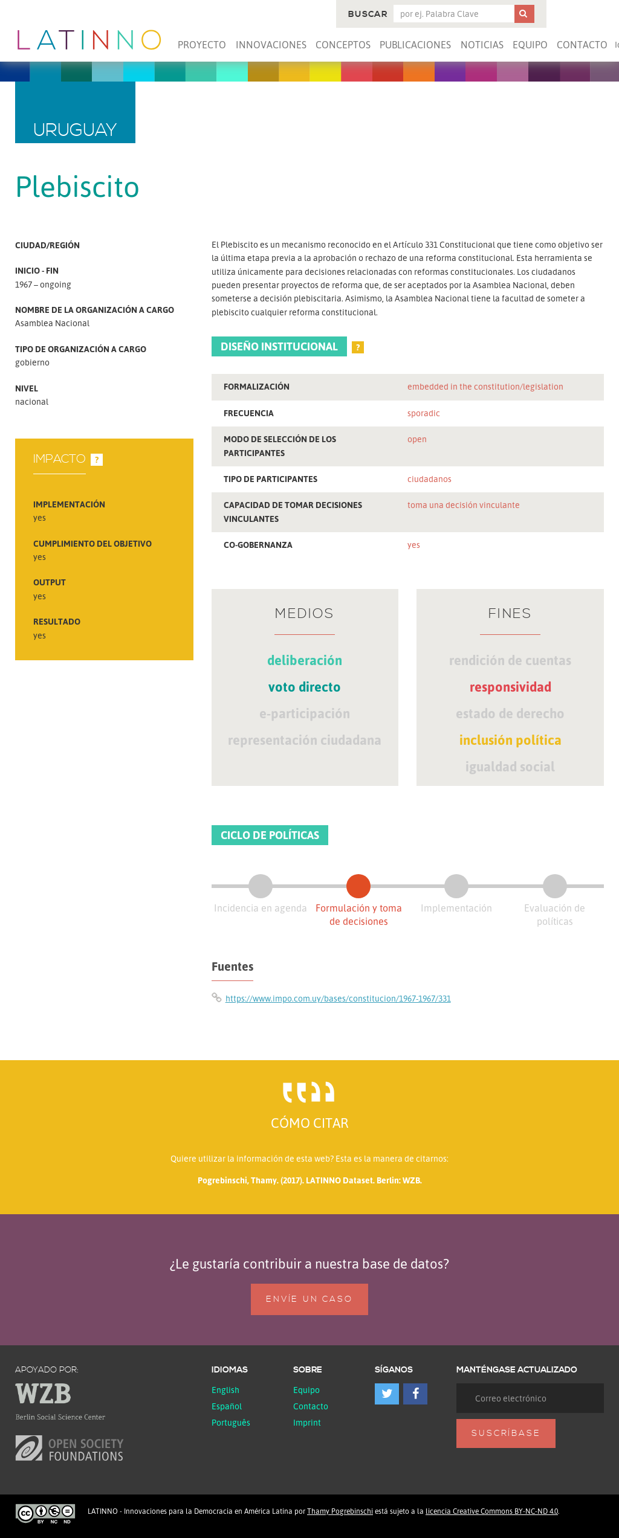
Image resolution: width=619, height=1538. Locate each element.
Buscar (367, 14)
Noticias (482, 45)
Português (231, 1422)
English (225, 1390)
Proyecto (202, 45)
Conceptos (343, 45)
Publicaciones (415, 45)
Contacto (582, 45)
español (227, 1406)
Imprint (307, 1422)
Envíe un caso (309, 1299)
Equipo (530, 45)
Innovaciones (271, 45)
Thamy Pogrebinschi (340, 1511)
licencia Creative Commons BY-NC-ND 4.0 (492, 1511)
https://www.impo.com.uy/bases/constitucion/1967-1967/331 (338, 998)
